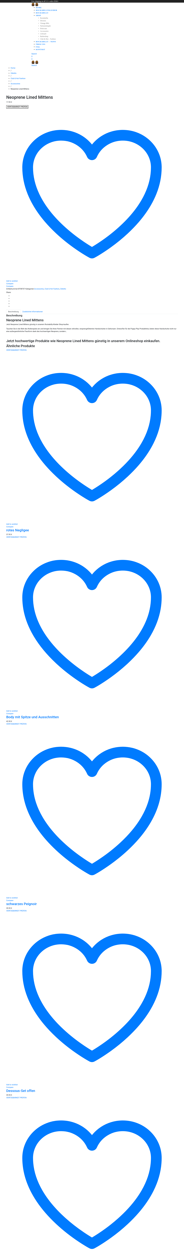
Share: (8, 292)
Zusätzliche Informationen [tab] (32, 312)
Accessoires (39, 289)
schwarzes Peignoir (21, 904)
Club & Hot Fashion (52, 289)
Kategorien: (29, 289)
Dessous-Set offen (20, 1091)
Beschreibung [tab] (13, 312)
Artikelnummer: (12, 289)
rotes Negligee (17, 530)
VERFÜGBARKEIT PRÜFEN (17, 107)
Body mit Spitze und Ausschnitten (32, 717)
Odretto (63, 289)
